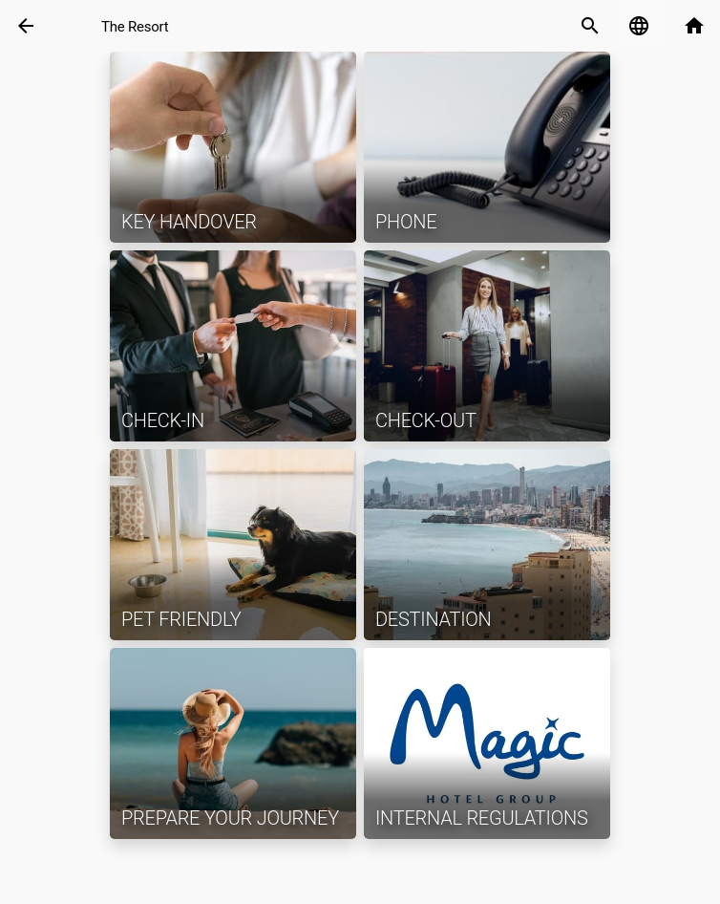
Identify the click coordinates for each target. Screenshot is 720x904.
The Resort (134, 26)
